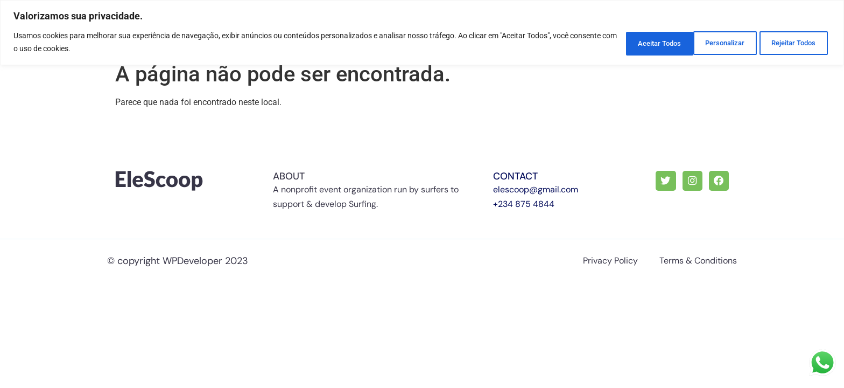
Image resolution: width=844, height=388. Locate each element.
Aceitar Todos (791, 42)
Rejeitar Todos (707, 42)
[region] (422, 32)
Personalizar (624, 42)
